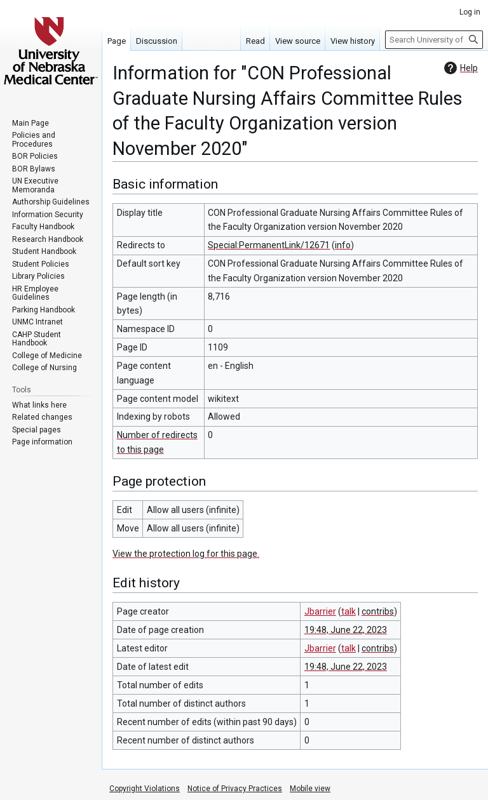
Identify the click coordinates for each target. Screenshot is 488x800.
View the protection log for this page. (185, 554)
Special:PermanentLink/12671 (269, 245)
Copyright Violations (144, 788)
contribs (378, 611)
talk (348, 611)
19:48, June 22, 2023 (345, 630)
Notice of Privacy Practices (234, 788)
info (343, 245)
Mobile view (310, 788)
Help (459, 68)
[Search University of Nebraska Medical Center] (434, 39)
